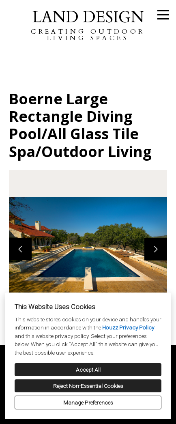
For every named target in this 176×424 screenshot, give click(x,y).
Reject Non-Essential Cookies (88, 386)
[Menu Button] (163, 14)
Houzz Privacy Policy (128, 327)
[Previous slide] (20, 249)
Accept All (88, 369)
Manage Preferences (88, 402)
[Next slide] (155, 249)
